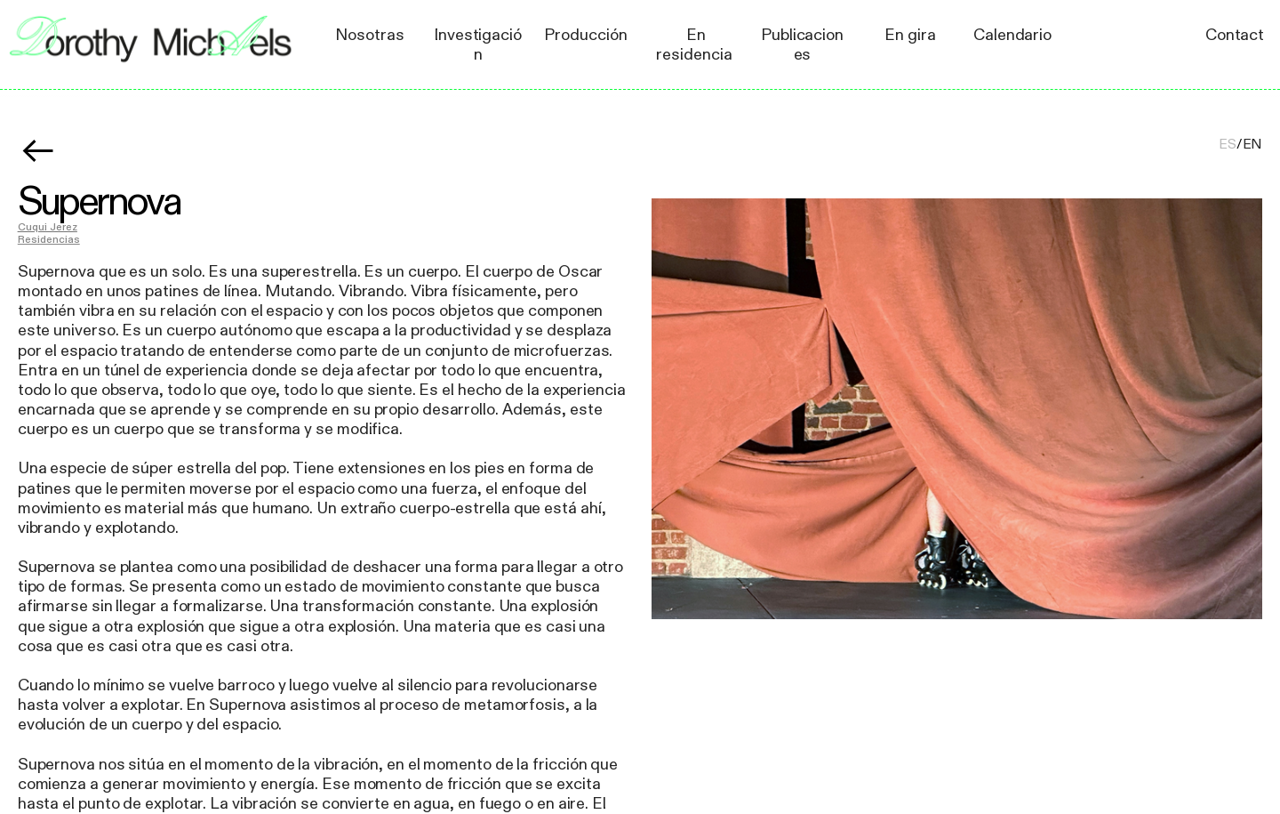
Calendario (1012, 34)
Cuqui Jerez (47, 228)
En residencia (694, 44)
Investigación (478, 44)
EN (1253, 144)
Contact (1234, 34)
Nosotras (369, 34)
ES (1227, 144)
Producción (585, 34)
